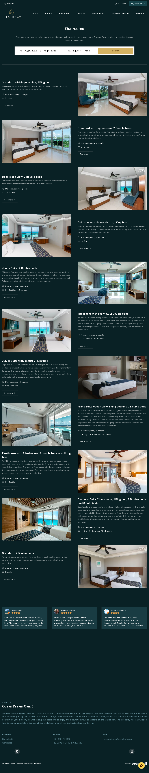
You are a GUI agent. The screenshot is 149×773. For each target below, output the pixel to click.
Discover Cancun (120, 13)
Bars (81, 13)
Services (98, 13)
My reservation (138, 4)
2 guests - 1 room (79, 50)
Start (35, 13)
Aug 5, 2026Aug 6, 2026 (38, 50)
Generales (7, 742)
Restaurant (64, 13)
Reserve (140, 13)
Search (115, 50)
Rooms (48, 13)
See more (11, 106)
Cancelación (8, 739)
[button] (74, 51)
